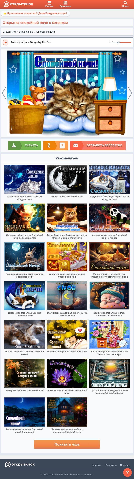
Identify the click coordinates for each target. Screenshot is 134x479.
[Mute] (118, 42)
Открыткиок (9, 31)
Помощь (124, 465)
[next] (130, 93)
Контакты (97, 465)
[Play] (5, 42)
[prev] (4, 93)
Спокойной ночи (45, 31)
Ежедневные (26, 31)
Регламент (111, 465)
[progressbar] (125, 42)
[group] (67, 42)
